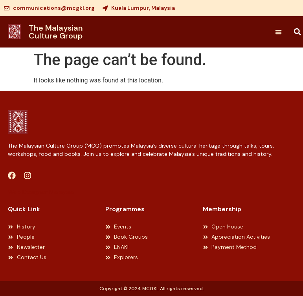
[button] (278, 32)
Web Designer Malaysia (41, 192)
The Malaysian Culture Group (56, 32)
